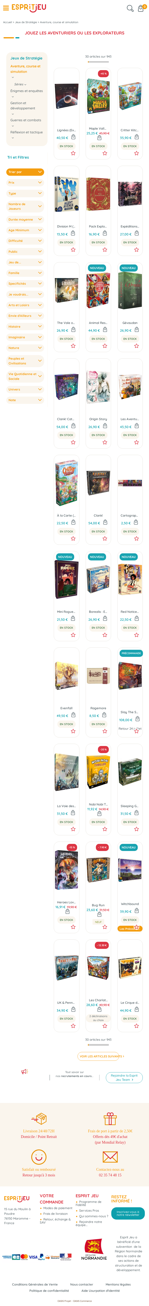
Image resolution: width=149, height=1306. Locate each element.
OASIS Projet (64, 1301)
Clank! (98, 515)
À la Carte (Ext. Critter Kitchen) (66, 515)
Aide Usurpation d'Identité (100, 1291)
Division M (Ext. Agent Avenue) (66, 226)
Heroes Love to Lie (66, 902)
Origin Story (98, 419)
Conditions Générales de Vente (35, 1284)
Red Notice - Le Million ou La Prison (130, 612)
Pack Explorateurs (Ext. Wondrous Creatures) (98, 226)
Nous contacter (81, 1284)
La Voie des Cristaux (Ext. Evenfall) (66, 806)
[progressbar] (98, 62)
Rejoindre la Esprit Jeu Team (124, 1077)
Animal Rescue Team (98, 323)
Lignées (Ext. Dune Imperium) (66, 130)
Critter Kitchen (130, 130)
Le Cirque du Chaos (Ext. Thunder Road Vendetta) (130, 1003)
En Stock (66, 146)
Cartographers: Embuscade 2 (130, 515)
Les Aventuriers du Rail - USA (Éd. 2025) (130, 419)
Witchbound (130, 904)
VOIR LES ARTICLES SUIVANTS (99, 1056)
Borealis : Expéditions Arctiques (98, 612)
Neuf (98, 922)
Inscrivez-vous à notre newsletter (128, 1213)
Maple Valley (98, 128)
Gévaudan (130, 323)
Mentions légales (118, 1284)
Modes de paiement (57, 1208)
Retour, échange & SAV (55, 1220)
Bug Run (98, 905)
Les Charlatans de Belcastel (98, 1000)
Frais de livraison (55, 1214)
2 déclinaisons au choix (98, 1018)
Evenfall (66, 708)
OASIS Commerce (82, 1301)
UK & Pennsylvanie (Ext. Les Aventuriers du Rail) (66, 1003)
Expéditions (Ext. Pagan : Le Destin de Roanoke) (130, 226)
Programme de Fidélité (88, 1203)
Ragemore (98, 708)
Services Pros (88, 1210)
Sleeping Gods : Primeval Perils (130, 806)
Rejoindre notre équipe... (89, 1223)
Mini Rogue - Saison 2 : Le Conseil (66, 612)
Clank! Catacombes (66, 419)
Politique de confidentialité (49, 1291)
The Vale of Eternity (66, 323)
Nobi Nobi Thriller (98, 804)
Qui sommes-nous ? (93, 1216)
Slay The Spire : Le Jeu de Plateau (130, 712)
